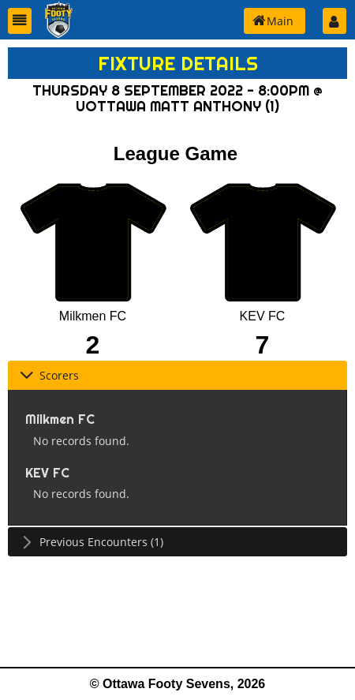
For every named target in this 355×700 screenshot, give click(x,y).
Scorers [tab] (49, 375)
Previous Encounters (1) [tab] (91, 541)
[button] (20, 21)
